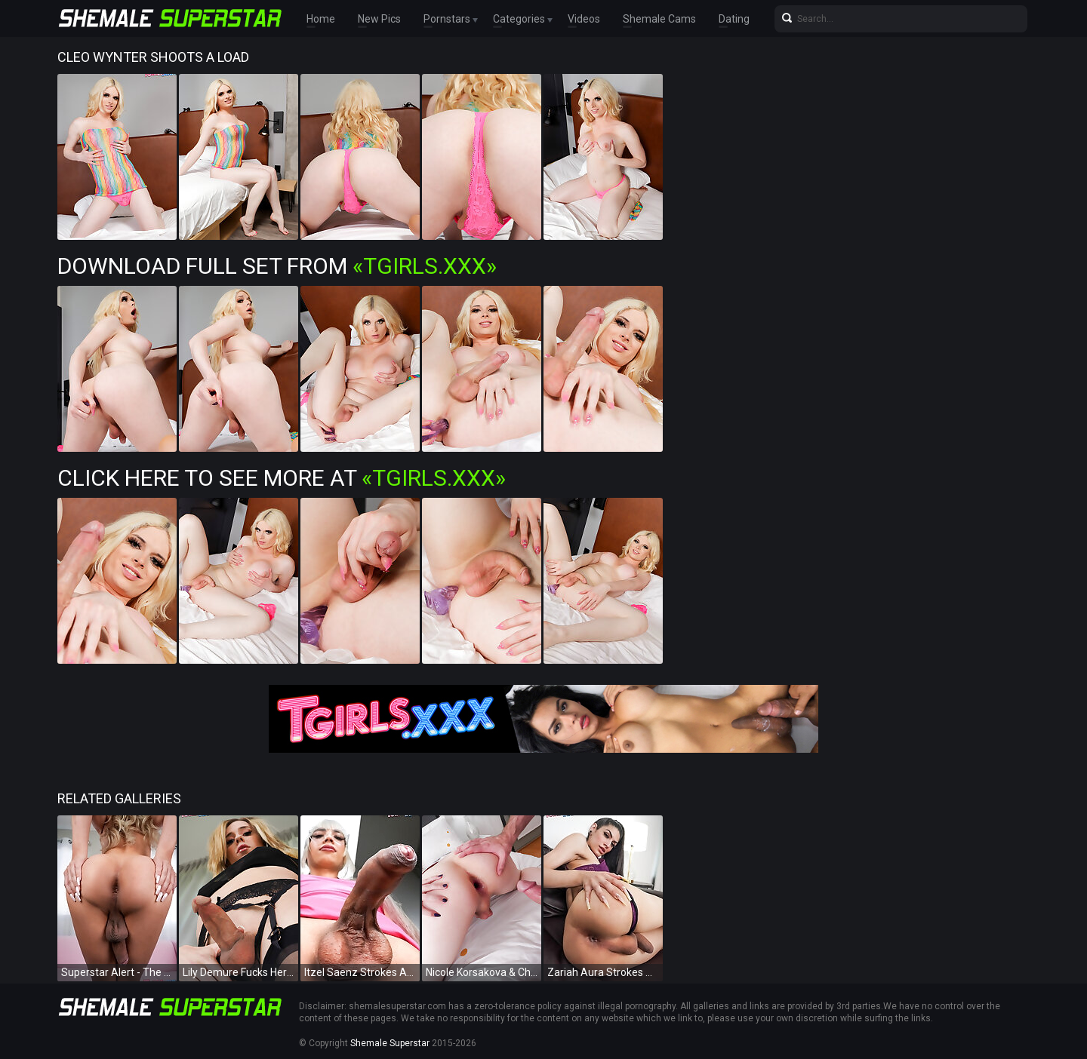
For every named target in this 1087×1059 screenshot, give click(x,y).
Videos (584, 19)
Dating (734, 19)
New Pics (379, 19)
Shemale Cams (659, 19)
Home (320, 19)
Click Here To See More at (281, 478)
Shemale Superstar (390, 1043)
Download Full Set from (277, 266)
